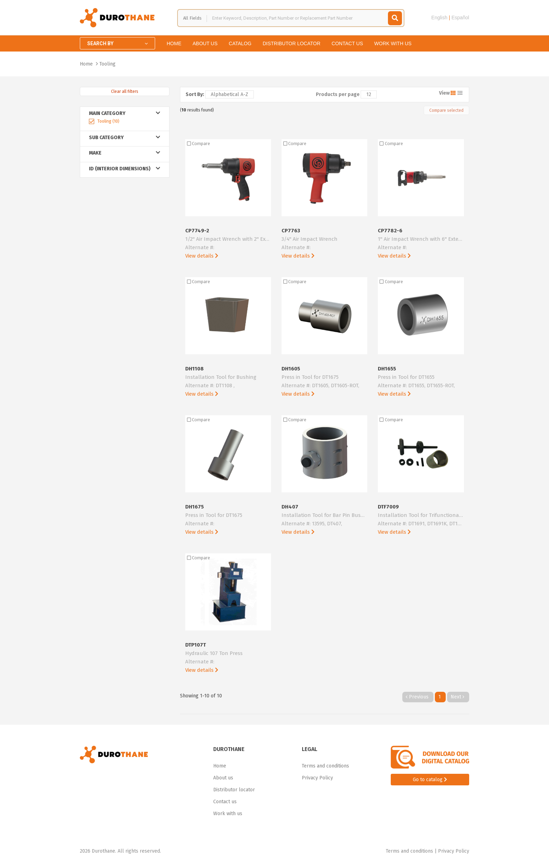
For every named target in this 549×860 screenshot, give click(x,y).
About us (205, 43)
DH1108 (228, 382)
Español (460, 17)
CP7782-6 (421, 243)
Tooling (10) (108, 121)
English (439, 17)
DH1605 (324, 382)
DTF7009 (421, 520)
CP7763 (324, 243)
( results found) (197, 110)
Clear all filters (124, 91)
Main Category (124, 113)
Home (174, 43)
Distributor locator (291, 43)
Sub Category (124, 138)
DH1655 (421, 382)
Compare (198, 143)
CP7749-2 (228, 243)
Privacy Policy (317, 778)
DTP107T (228, 658)
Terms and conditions (325, 766)
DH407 (324, 520)
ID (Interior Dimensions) (124, 169)
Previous (418, 697)
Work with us (393, 43)
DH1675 (228, 520)
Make (124, 153)
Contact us (347, 43)
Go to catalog (430, 780)
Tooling (107, 64)
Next (458, 697)
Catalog (240, 43)
